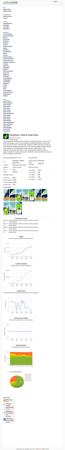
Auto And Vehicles (8, 35)
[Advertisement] (38, 2)
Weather (5, 96)
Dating (5, 48)
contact (5, 18)
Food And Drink (7, 57)
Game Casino (7, 110)
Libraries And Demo (8, 62)
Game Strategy (7, 127)
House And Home (8, 60)
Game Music (6, 117)
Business (5, 43)
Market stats (6, 9)
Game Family (7, 115)
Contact (43, 449)
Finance (5, 55)
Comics (5, 44)
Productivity (6, 81)
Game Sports (7, 126)
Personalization (7, 78)
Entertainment (7, 51)
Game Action (6, 101)
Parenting (6, 76)
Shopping (6, 83)
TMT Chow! (9, 399)
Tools (4, 88)
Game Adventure (8, 103)
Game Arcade (7, 104)
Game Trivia (6, 129)
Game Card (6, 108)
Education (6, 50)
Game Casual (7, 111)
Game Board (6, 106)
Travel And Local (8, 92)
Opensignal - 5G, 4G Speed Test (9, 413)
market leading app (28, 320)
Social (5, 85)
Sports (5, 87)
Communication (7, 46)
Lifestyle (5, 64)
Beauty (5, 37)
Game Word (6, 131)
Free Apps (6, 27)
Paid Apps (6, 25)
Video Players (7, 94)
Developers (6, 28)
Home (47, 449)
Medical (5, 69)
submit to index (7, 16)
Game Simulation (8, 124)
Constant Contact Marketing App (10, 405)
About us (38, 449)
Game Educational (8, 113)
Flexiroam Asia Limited (15, 137)
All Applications (7, 23)
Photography (6, 80)
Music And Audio (8, 71)
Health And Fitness (8, 58)
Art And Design (7, 34)
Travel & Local (18, 143)
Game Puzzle (6, 118)
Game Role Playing (8, 122)
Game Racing (7, 120)
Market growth (7, 11)
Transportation (7, 90)
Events (5, 53)
